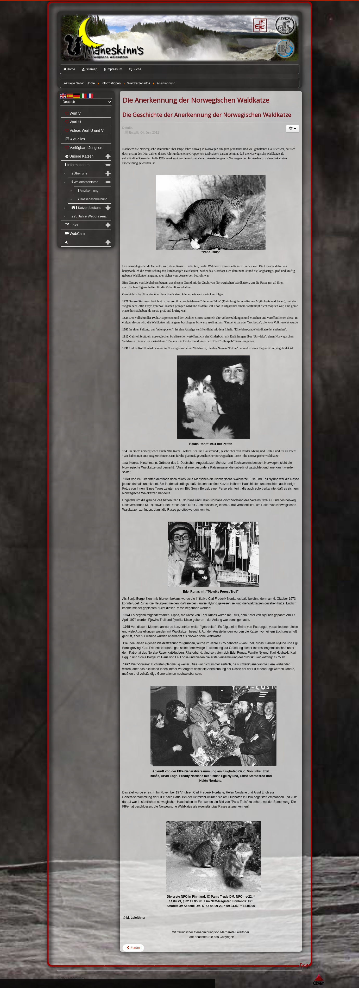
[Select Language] (86, 101)
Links (71, 225)
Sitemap (89, 69)
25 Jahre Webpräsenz (89, 216)
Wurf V (73, 113)
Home (69, 69)
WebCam (75, 234)
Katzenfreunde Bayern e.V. (274, 41)
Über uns (79, 173)
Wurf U (73, 122)
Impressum (113, 69)
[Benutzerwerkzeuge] (292, 129)
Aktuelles (75, 139)
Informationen (77, 165)
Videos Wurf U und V (84, 130)
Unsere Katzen (79, 156)
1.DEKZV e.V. (284, 25)
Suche (135, 69)
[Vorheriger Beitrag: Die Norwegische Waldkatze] (133, 948)
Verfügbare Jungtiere (84, 148)
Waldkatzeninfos (85, 182)
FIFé (259, 25)
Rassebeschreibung (93, 199)
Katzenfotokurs (86, 208)
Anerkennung (88, 190)
